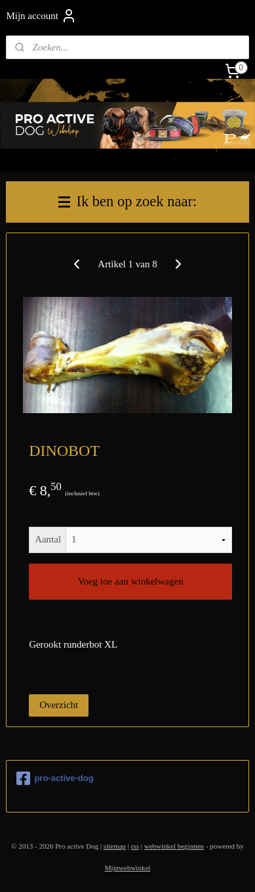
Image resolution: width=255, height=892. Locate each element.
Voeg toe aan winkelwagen (131, 581)
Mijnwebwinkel (128, 868)
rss (135, 846)
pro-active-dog (54, 778)
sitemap (115, 846)
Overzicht (58, 705)
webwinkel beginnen (174, 846)
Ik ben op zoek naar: (127, 201)
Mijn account (41, 16)
